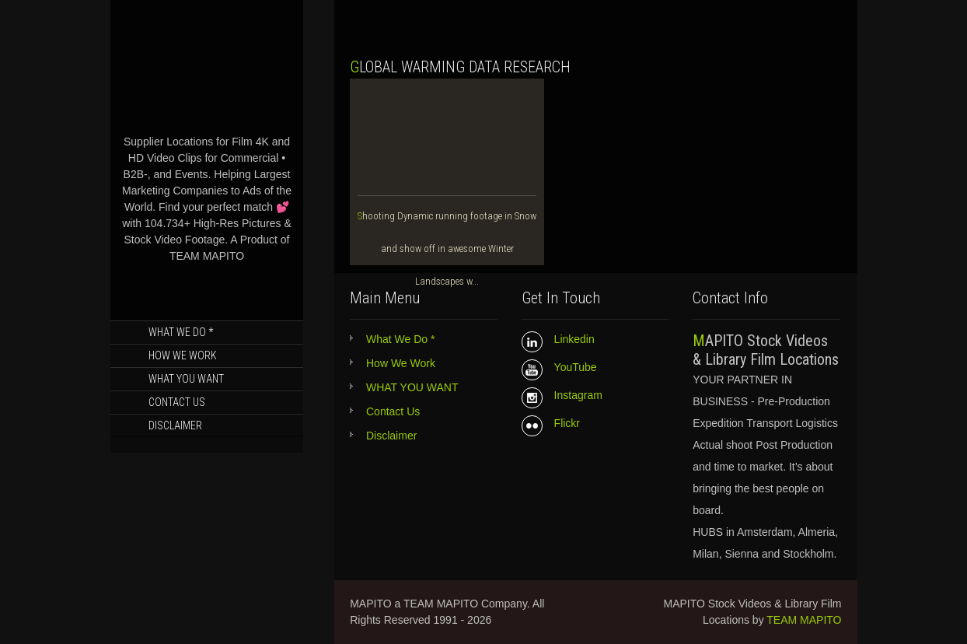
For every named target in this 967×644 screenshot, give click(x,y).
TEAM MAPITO (803, 620)
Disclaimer (175, 425)
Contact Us (176, 402)
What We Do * (180, 332)
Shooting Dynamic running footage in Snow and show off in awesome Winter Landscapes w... (447, 248)
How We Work (182, 355)
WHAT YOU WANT (186, 379)
